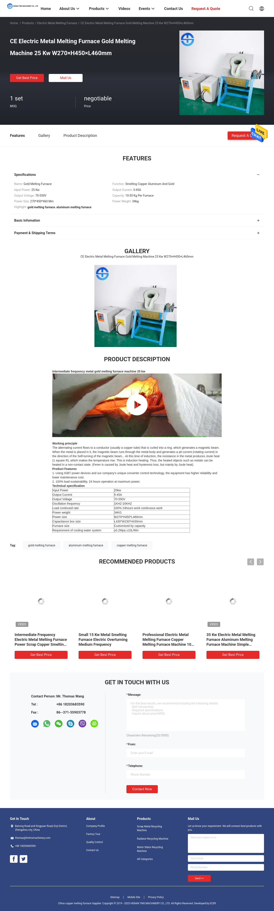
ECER (213, 903)
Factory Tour (93, 834)
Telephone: (135, 766)
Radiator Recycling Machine (152, 838)
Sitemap (115, 897)
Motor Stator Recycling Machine (150, 849)
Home (14, 23)
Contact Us (92, 850)
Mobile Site (133, 897)
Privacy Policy (156, 897)
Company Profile (95, 826)
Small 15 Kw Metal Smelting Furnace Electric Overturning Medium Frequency (103, 639)
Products (28, 23)
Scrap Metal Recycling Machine (149, 828)
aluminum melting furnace (86, 545)
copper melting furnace (132, 545)
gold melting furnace (41, 545)
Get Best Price (27, 78)
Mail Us (65, 78)
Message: (134, 694)
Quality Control (94, 842)
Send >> (199, 878)
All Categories (145, 859)
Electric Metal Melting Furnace (57, 23)
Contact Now (142, 789)
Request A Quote (246, 135)
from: (132, 744)
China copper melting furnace (74, 903)
